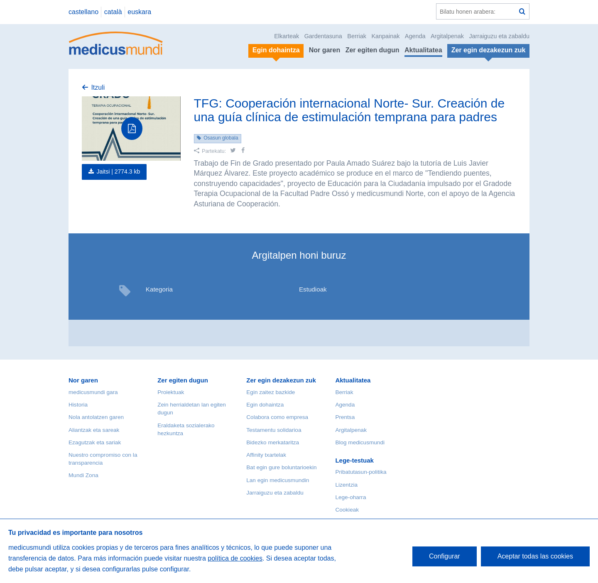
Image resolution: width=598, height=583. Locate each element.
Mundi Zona (83, 475)
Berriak (356, 36)
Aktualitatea (423, 50)
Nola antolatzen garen (96, 417)
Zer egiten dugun (372, 50)
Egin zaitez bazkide (270, 392)
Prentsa (345, 417)
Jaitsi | (118, 171)
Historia (78, 405)
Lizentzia (346, 485)
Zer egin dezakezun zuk (281, 380)
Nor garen (325, 50)
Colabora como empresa (277, 417)
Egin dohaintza (265, 405)
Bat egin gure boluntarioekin (281, 467)
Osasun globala (220, 138)
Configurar (444, 556)
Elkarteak (286, 36)
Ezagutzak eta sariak (95, 442)
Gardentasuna (323, 36)
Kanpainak (385, 36)
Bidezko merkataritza (272, 442)
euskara (139, 11)
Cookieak (347, 510)
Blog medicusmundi (360, 442)
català (113, 11)
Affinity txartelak (266, 455)
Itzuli (98, 87)
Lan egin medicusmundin (277, 480)
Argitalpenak (447, 36)
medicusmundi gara (93, 392)
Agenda (415, 36)
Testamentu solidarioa (273, 430)
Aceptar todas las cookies (535, 556)
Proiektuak (170, 392)
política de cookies (235, 558)
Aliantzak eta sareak (94, 430)
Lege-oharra (350, 497)
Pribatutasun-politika (360, 472)
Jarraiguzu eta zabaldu (499, 36)
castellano (83, 11)
